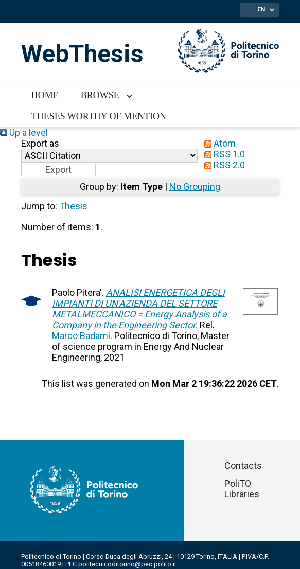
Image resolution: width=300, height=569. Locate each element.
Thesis (73, 206)
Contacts (243, 465)
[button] (58, 169)
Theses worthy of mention (98, 116)
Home (45, 95)
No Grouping (194, 186)
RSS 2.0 (222, 164)
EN (261, 9)
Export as (40, 143)
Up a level (24, 132)
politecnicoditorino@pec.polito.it (127, 564)
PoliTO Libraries (241, 489)
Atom (218, 143)
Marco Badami (81, 335)
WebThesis (82, 53)
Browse (100, 95)
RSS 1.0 (222, 154)
